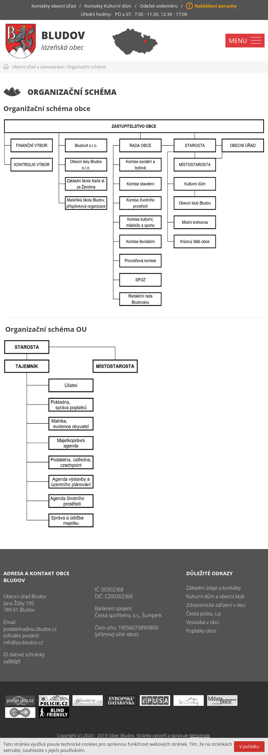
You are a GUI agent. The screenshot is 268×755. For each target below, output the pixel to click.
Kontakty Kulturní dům (108, 6)
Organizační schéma (86, 67)
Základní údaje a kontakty (213, 587)
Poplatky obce (201, 630)
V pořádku (249, 746)
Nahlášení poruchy (215, 6)
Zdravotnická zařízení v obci (216, 605)
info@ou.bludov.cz (23, 642)
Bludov (63, 35)
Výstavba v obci (202, 622)
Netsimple (199, 735)
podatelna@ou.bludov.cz (30, 629)
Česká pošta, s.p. (204, 613)
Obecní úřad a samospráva (38, 67)
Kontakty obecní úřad (53, 6)
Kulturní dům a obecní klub (215, 596)
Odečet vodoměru (159, 6)
